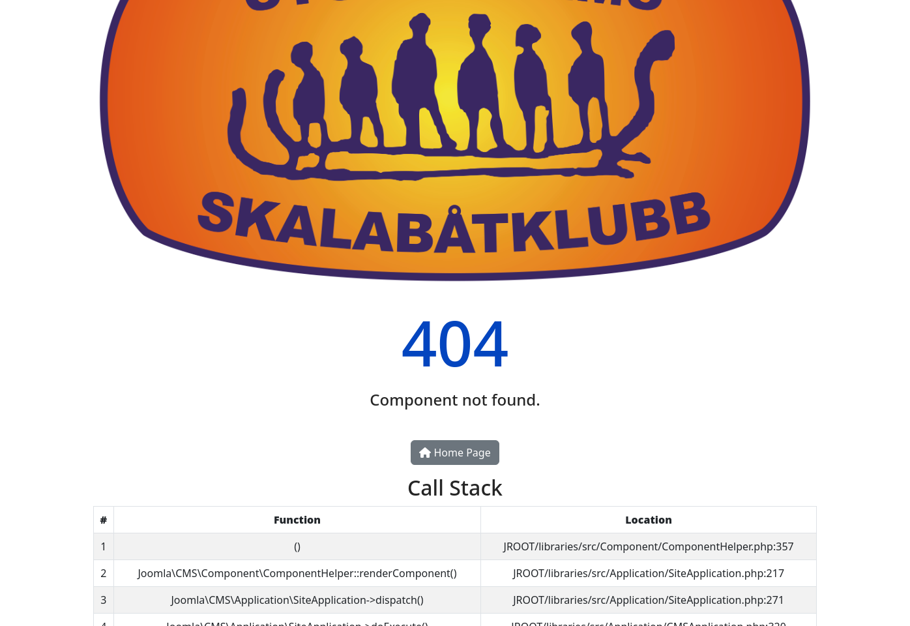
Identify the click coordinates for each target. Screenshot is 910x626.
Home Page (454, 452)
